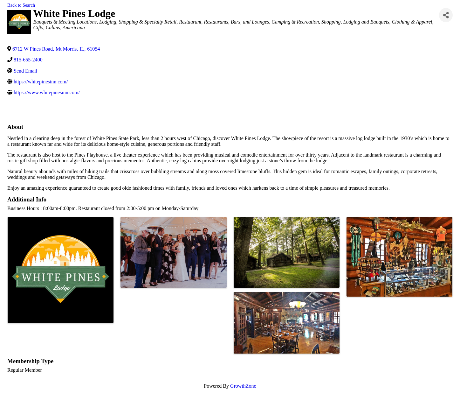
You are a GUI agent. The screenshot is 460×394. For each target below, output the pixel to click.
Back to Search (21, 5)
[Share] (446, 15)
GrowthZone (243, 386)
